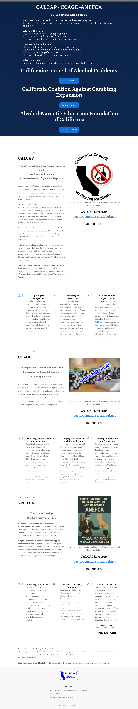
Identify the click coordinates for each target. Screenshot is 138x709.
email (108, 202)
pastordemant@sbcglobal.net (94, 216)
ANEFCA (71, 301)
